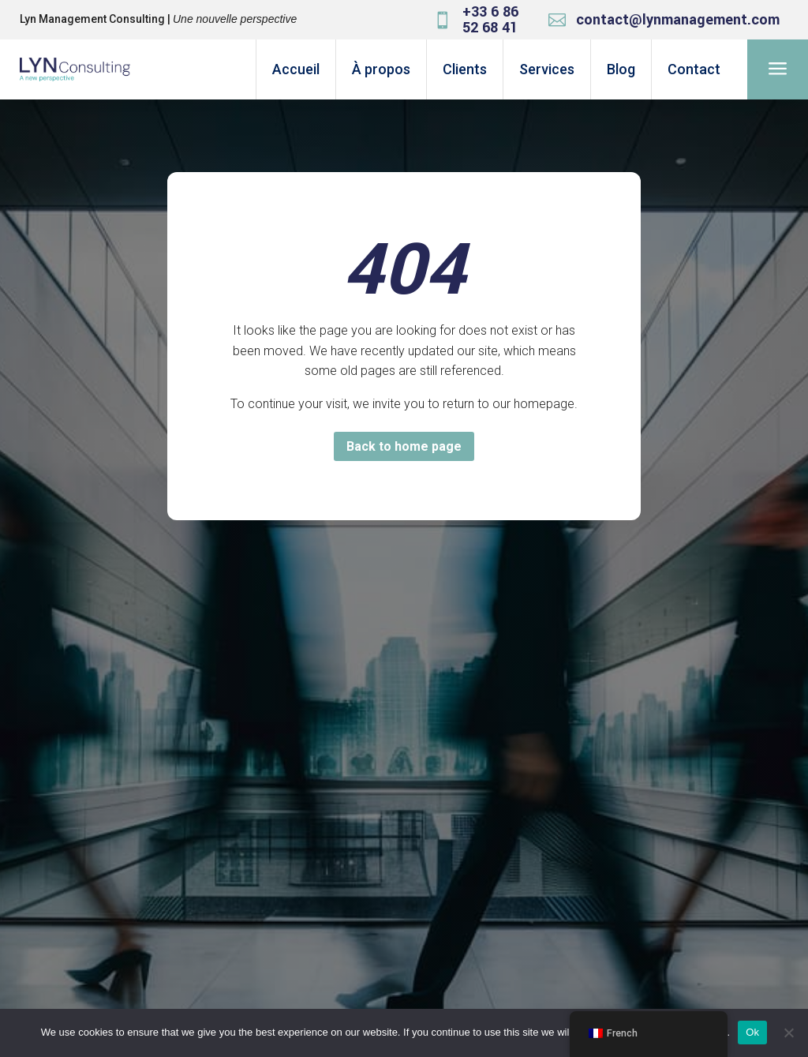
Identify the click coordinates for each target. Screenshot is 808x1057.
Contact (694, 69)
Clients (465, 69)
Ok (752, 1032)
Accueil (296, 69)
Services (546, 69)
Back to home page (404, 446)
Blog (621, 69)
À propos (381, 69)
